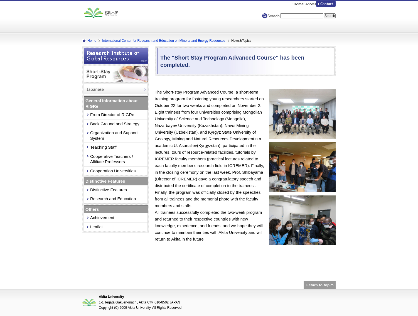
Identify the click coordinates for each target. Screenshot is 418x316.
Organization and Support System (114, 135)
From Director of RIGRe (112, 114)
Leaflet (96, 226)
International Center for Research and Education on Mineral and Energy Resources (163, 41)
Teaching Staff (103, 147)
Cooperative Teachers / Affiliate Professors (111, 159)
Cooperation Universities (113, 170)
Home (91, 41)
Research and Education (113, 198)
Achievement (102, 217)
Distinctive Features (108, 189)
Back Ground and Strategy (114, 123)
